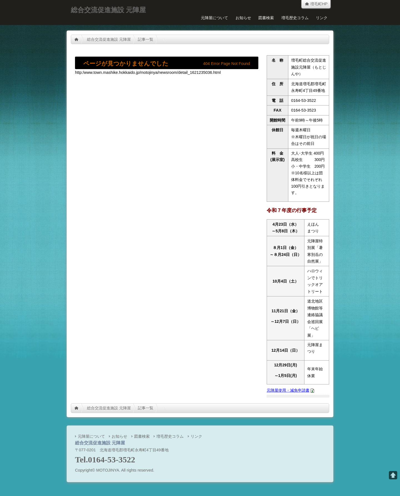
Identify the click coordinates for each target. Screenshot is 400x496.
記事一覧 (145, 39)
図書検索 (266, 18)
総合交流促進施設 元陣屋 (109, 39)
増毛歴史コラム (295, 18)
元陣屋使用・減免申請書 (288, 390)
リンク (322, 18)
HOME (76, 39)
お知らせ (243, 18)
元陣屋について (214, 18)
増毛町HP (316, 3)
